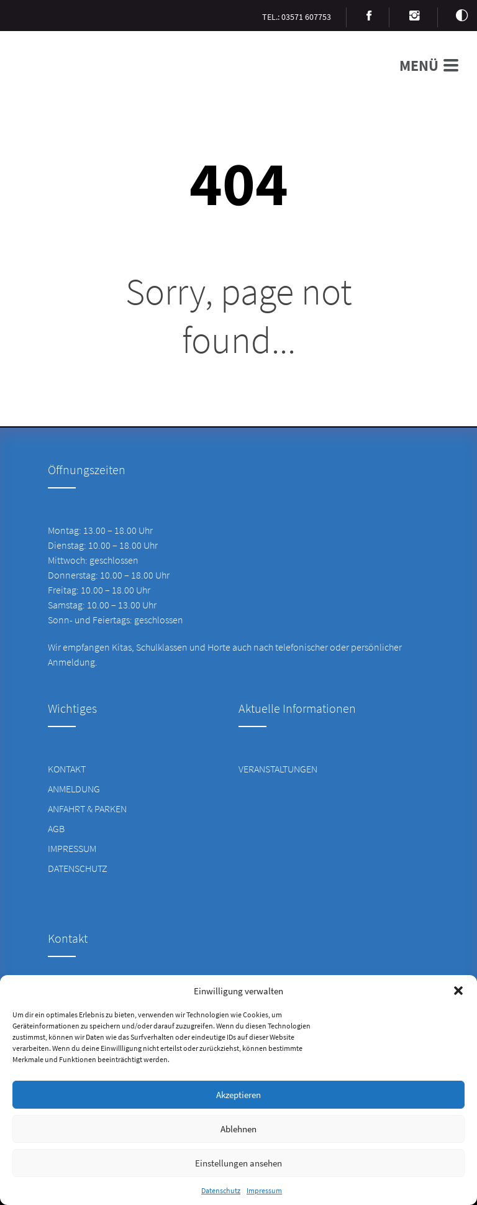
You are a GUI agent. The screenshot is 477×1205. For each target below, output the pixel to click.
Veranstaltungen (277, 769)
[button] (458, 990)
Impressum (264, 1190)
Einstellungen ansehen (238, 1163)
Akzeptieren (238, 1095)
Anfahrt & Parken (87, 808)
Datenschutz (220, 1190)
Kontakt (67, 769)
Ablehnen (238, 1129)
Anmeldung (74, 788)
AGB (56, 828)
